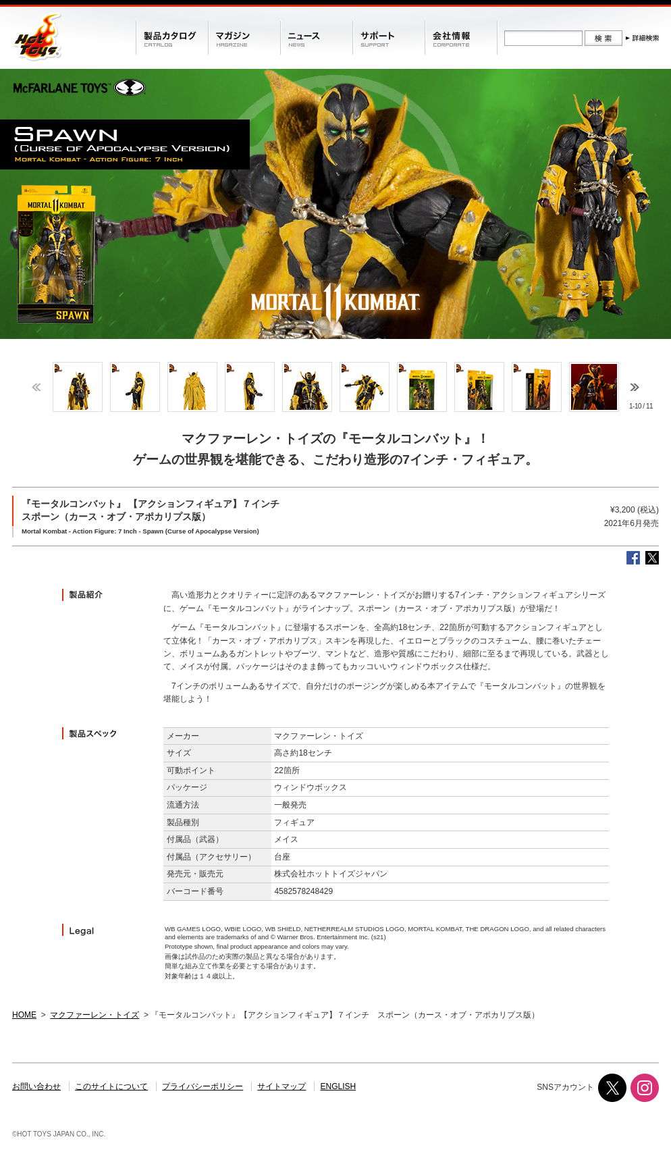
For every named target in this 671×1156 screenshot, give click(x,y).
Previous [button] (36, 387)
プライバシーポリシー (202, 1086)
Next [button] (634, 387)
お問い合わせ (36, 1086)
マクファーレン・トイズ (94, 1015)
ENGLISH (338, 1086)
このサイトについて (111, 1086)
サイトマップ (281, 1086)
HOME (24, 1015)
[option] (77, 387)
